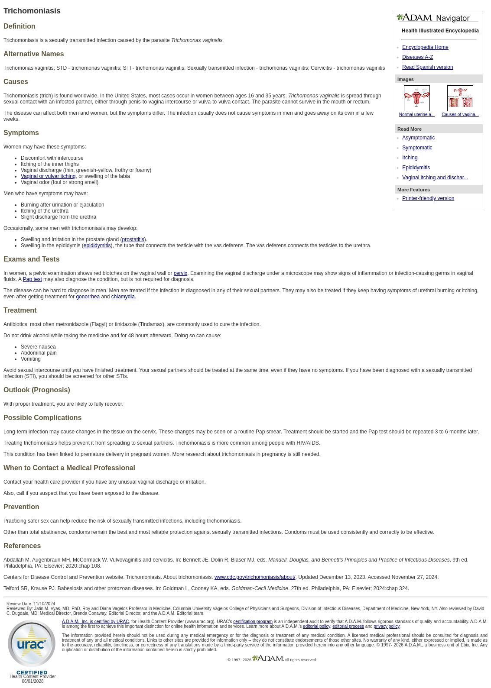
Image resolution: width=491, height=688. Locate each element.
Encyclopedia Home (425, 47)
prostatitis (133, 239)
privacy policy (386, 626)
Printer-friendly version (428, 198)
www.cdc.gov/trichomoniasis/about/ (255, 577)
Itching (409, 158)
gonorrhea (88, 297)
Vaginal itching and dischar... (435, 177)
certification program (253, 621)
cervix (180, 273)
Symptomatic (417, 148)
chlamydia (123, 297)
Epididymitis (416, 168)
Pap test (32, 279)
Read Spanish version (427, 67)
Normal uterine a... (417, 112)
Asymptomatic (418, 138)
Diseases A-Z (417, 57)
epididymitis (97, 245)
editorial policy (316, 626)
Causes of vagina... (460, 112)
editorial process (348, 626)
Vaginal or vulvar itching (48, 176)
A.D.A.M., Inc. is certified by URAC (95, 621)
